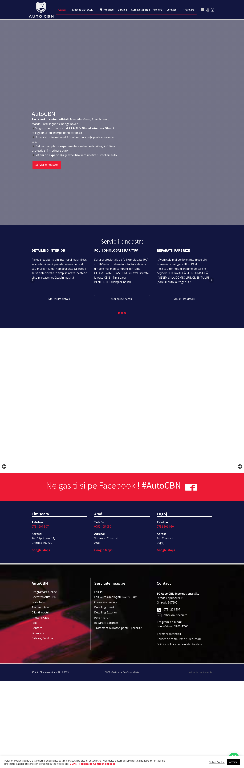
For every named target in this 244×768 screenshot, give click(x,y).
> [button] (239, 510)
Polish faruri (102, 705)
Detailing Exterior (105, 699)
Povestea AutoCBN (81, 9)
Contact (171, 9)
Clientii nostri (40, 699)
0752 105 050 (102, 614)
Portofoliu (38, 689)
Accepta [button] (233, 761)
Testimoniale (40, 694)
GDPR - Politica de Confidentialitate (179, 731)
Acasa (62, 9)
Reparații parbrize (106, 710)
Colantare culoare (105, 689)
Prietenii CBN (40, 705)
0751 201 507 (40, 614)
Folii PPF (99, 679)
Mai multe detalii (59, 299)
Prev (32, 280)
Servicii (122, 9)
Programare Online (44, 679)
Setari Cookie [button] (217, 762)
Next (211, 280)
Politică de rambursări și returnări (179, 726)
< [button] (4, 510)
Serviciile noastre (46, 165)
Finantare (188, 9)
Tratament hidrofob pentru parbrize (118, 715)
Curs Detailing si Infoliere (146, 9)
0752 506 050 (165, 614)
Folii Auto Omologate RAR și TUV (115, 684)
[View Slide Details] (43, 511)
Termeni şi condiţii (169, 721)
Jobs (34, 710)
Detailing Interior (105, 694)
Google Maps (41, 637)
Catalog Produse (42, 725)
